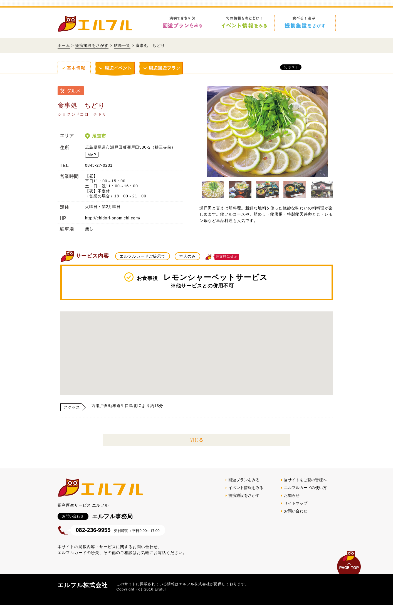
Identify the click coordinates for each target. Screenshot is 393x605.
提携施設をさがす (91, 45)
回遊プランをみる (243, 480)
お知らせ (292, 495)
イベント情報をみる (245, 487)
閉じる (196, 439)
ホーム (64, 45)
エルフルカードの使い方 (305, 487)
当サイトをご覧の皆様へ (305, 480)
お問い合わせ (295, 511)
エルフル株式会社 (83, 585)
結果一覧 (122, 45)
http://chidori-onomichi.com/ (112, 218)
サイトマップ (295, 503)
